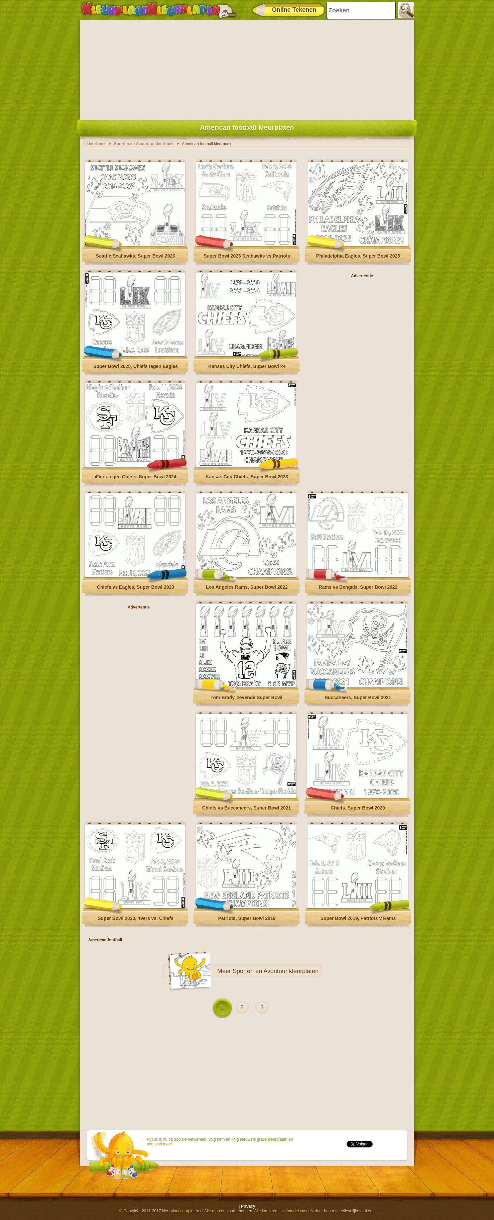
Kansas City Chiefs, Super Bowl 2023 (247, 476)
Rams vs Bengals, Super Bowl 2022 (358, 587)
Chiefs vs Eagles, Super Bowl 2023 (135, 587)
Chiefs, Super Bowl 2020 (358, 808)
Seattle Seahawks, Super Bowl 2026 (135, 256)
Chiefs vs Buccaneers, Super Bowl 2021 (246, 808)
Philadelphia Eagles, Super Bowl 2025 (358, 256)
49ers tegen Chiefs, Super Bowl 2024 (135, 476)
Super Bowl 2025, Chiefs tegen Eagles (135, 366)
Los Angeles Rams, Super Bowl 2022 (247, 587)
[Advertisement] (247, 68)
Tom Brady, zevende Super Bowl (246, 697)
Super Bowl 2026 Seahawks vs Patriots (247, 256)
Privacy (248, 1206)
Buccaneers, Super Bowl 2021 (358, 697)
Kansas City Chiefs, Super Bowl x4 (246, 366)
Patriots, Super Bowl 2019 (247, 918)
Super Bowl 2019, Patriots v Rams (358, 918)
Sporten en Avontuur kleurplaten (276, 971)
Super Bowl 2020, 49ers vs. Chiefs (135, 918)
